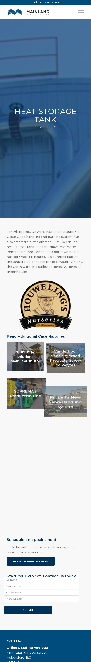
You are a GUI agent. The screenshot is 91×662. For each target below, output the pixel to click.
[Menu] (79, 12)
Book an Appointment (31, 561)
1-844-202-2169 (48, 2)
